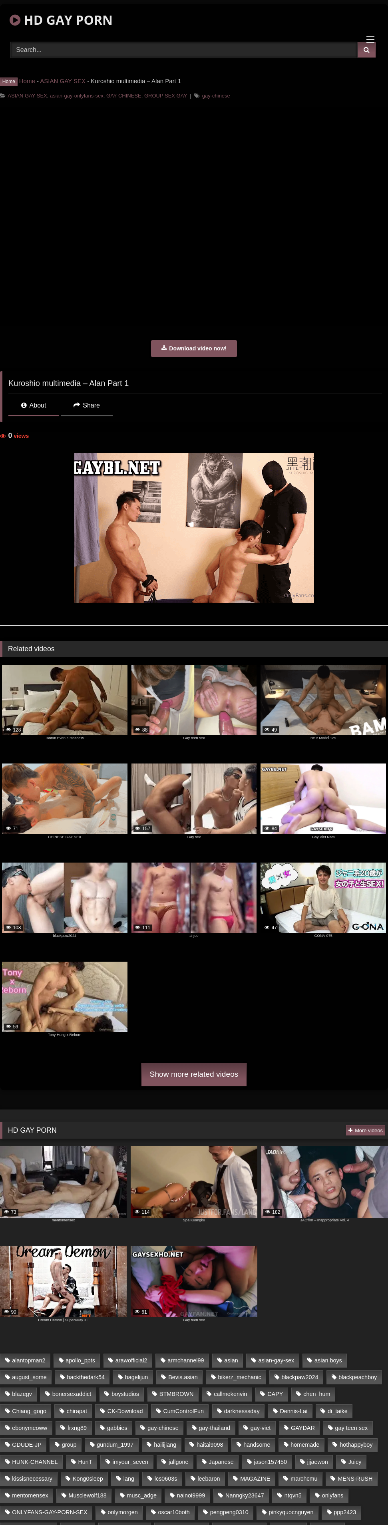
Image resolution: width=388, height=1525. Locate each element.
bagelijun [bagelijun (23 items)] (136, 1377)
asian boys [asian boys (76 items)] (328, 1360)
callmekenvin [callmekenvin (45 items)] (230, 1394)
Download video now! (194, 348)
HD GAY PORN (61, 19)
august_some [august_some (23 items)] (29, 1377)
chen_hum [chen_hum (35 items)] (316, 1394)
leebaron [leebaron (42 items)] (208, 1478)
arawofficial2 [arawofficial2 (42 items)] (131, 1360)
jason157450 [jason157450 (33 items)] (270, 1462)
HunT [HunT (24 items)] (85, 1462)
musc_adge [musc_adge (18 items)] (142, 1495)
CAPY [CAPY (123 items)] (275, 1394)
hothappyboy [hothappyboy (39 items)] (356, 1444)
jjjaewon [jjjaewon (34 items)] (317, 1462)
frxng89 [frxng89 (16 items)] (77, 1428)
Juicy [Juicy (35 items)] (355, 1462)
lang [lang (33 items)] (128, 1478)
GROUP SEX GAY (165, 96)
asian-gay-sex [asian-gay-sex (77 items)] (276, 1360)
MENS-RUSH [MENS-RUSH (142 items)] (355, 1478)
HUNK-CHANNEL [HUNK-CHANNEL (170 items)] (35, 1462)
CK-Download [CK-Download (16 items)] (125, 1411)
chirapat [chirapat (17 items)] (77, 1411)
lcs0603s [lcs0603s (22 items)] (166, 1478)
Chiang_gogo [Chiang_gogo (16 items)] (29, 1411)
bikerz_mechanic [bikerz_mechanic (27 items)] (239, 1377)
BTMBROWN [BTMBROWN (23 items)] (176, 1394)
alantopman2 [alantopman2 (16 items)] (28, 1360)
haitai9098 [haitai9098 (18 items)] (210, 1444)
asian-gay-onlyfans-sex (76, 96)
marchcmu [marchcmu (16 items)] (304, 1478)
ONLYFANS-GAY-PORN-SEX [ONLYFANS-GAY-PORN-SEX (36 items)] (49, 1512)
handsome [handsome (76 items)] (256, 1444)
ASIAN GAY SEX (63, 81)
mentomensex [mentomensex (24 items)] (30, 1495)
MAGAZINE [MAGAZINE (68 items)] (255, 1478)
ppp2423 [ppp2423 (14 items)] (345, 1512)
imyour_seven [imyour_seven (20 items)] (130, 1462)
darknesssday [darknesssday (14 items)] (242, 1411)
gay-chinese (216, 96)
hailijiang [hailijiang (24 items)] (165, 1444)
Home (27, 81)
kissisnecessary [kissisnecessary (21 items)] (32, 1478)
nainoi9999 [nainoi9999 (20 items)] (191, 1495)
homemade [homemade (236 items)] (305, 1444)
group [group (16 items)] (69, 1444)
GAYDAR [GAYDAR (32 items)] (303, 1428)
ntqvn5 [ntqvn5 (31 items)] (293, 1495)
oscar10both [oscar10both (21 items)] (174, 1512)
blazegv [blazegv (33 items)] (22, 1394)
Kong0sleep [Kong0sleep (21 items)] (88, 1478)
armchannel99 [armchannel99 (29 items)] (185, 1360)
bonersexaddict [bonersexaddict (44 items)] (72, 1394)
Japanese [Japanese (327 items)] (221, 1462)
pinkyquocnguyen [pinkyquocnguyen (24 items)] (291, 1512)
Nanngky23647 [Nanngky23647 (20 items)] (244, 1495)
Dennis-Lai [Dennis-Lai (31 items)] (293, 1411)
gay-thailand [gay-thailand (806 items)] (214, 1428)
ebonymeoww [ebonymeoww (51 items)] (29, 1428)
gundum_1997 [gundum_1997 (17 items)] (115, 1444)
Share (87, 405)
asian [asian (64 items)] (231, 1360)
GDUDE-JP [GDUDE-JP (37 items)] (27, 1444)
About (33, 405)
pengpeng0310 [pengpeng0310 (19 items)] (229, 1512)
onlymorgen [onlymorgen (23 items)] (123, 1512)
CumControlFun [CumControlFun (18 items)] (183, 1411)
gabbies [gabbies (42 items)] (117, 1428)
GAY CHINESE (123, 96)
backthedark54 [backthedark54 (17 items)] (86, 1377)
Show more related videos (194, 1074)
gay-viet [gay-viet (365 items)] (261, 1428)
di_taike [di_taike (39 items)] (338, 1411)
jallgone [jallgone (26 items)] (179, 1462)
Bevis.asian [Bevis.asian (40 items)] (183, 1377)
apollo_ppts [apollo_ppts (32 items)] (80, 1360)
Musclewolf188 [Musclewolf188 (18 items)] (87, 1495)
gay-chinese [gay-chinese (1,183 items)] (163, 1428)
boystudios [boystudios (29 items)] (125, 1394)
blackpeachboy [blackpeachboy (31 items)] (357, 1377)
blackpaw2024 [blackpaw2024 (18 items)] (299, 1377)
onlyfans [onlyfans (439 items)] (333, 1495)
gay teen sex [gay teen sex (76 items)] (351, 1428)
